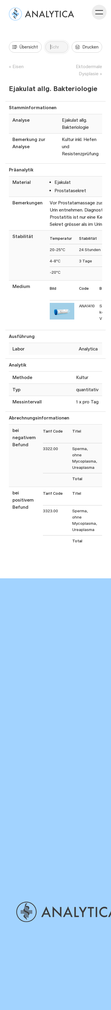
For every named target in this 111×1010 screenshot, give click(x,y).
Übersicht (25, 47)
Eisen (18, 66)
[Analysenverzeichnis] (41, 14)
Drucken (87, 47)
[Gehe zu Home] (63, 912)
